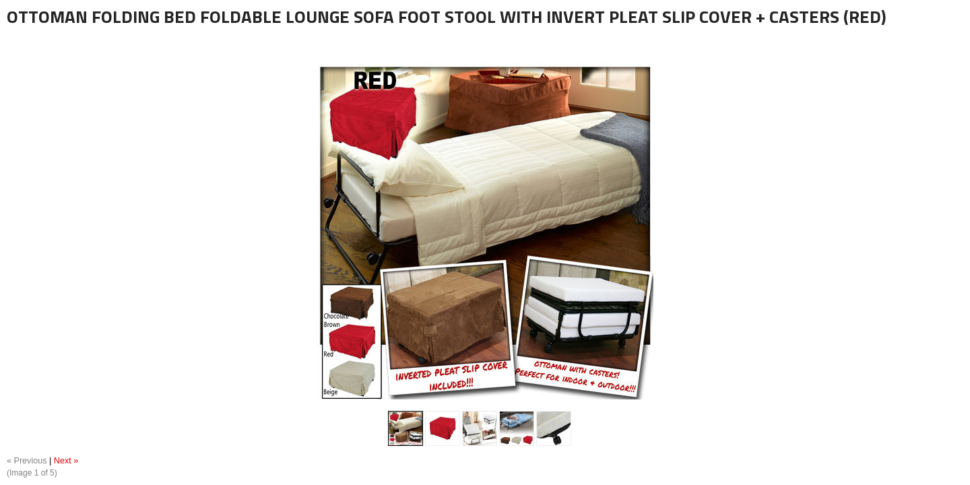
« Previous (27, 460)
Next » (66, 460)
